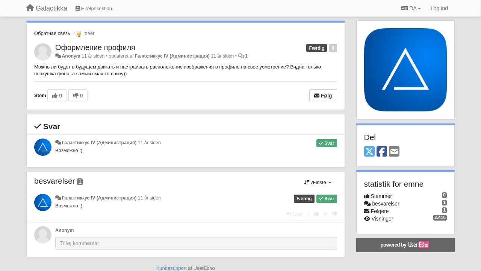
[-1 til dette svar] (334, 214)
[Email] (394, 151)
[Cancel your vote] (325, 214)
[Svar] (294, 214)
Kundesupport (171, 268)
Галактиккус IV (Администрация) (172, 56)
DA (411, 8)
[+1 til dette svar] (316, 214)
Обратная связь (52, 33)
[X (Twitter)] (369, 151)
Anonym (71, 56)
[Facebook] (382, 151)
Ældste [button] (317, 182)
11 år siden (149, 142)
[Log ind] (439, 8)
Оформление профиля (95, 47)
